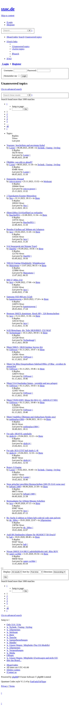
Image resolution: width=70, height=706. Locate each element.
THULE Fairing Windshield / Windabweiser (26, 263)
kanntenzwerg (15, 299)
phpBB (15, 677)
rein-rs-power (15, 181)
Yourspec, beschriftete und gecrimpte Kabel (26, 145)
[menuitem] (10, 22)
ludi (11, 537)
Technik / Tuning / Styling (48, 148)
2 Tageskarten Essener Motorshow (21, 196)
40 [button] (8, 126)
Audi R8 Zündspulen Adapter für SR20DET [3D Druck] (31, 534)
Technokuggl (15, 333)
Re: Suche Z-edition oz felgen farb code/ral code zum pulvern (33, 518)
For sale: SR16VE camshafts (19, 434)
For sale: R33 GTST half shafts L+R (22, 450)
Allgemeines (45, 520)
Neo (11, 198)
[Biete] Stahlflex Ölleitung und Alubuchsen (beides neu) (31, 417)
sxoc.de (8, 8)
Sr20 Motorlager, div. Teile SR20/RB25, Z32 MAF (29, 330)
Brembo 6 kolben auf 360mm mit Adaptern (25, 229)
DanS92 (12, 249)
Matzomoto (14, 265)
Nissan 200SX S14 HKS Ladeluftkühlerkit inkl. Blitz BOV (32, 551)
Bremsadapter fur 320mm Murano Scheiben (26, 501)
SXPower (13, 349)
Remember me (12, 76)
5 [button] (7, 121)
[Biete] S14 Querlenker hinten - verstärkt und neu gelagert (32, 383)
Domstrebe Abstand (15, 179)
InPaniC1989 (15, 486)
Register (16, 64)
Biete (37, 198)
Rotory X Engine (14, 467)
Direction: (55, 572)
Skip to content (7, 15)
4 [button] (7, 119)
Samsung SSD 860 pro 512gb (19, 297)
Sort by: (33, 572)
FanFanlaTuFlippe (38, 681)
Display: (12, 572)
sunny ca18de (15, 554)
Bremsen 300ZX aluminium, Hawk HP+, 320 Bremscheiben (33, 313)
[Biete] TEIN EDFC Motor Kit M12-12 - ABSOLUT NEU (32, 400)
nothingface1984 (16, 419)
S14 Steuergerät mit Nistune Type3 (22, 246)
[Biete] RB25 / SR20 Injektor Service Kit (25, 347)
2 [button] (7, 114)
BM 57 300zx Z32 (15, 280)
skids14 (12, 436)
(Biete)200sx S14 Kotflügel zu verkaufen (24, 212)
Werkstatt (47, 181)
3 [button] (7, 116)
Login (5, 64)
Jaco (11, 232)
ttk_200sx (13, 520)
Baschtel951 (14, 215)
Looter (12, 148)
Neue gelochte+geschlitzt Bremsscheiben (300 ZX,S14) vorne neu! (36, 484)
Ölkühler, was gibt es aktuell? (19, 162)
